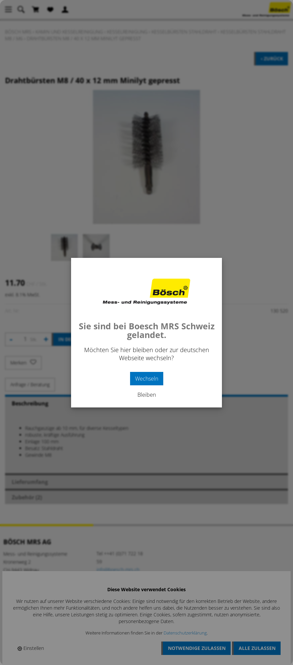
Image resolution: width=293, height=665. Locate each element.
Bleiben (146, 394)
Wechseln (146, 378)
